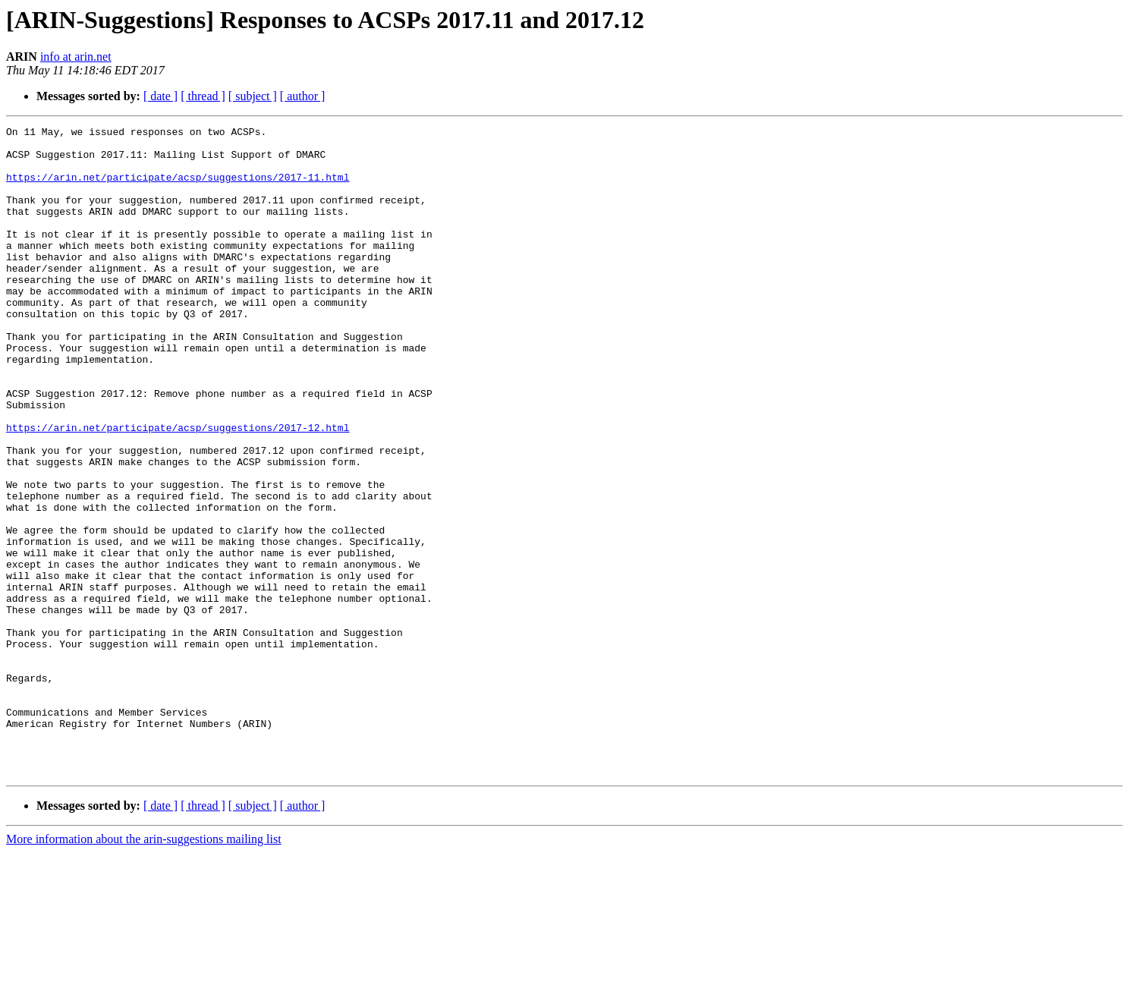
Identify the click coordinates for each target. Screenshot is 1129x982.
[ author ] (302, 96)
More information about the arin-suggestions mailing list (143, 968)
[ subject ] (252, 96)
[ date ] (160, 96)
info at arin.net (76, 56)
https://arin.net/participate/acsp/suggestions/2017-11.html (177, 188)
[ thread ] (203, 96)
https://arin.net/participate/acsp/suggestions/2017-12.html (177, 489)
